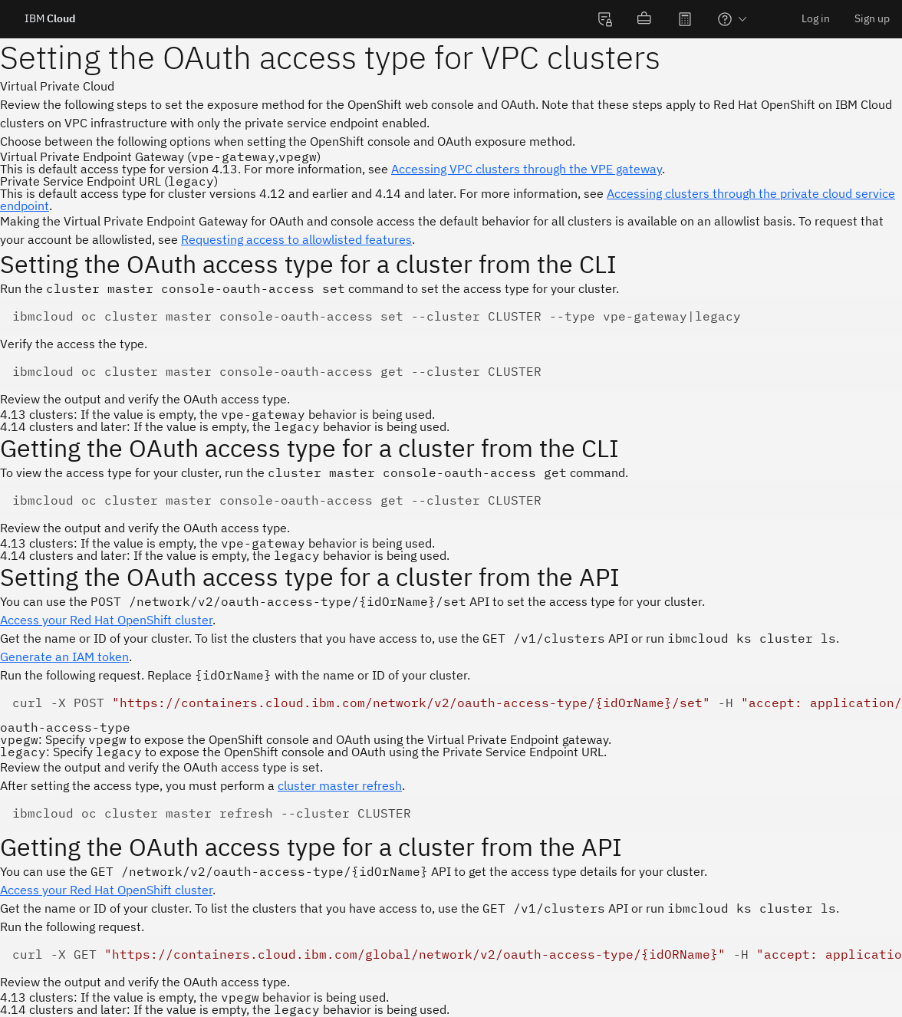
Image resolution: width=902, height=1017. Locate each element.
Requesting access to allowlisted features (296, 239)
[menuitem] (605, 19)
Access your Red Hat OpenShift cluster (106, 619)
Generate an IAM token (64, 656)
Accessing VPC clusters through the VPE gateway (526, 168)
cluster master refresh (340, 785)
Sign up (872, 18)
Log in (816, 18)
